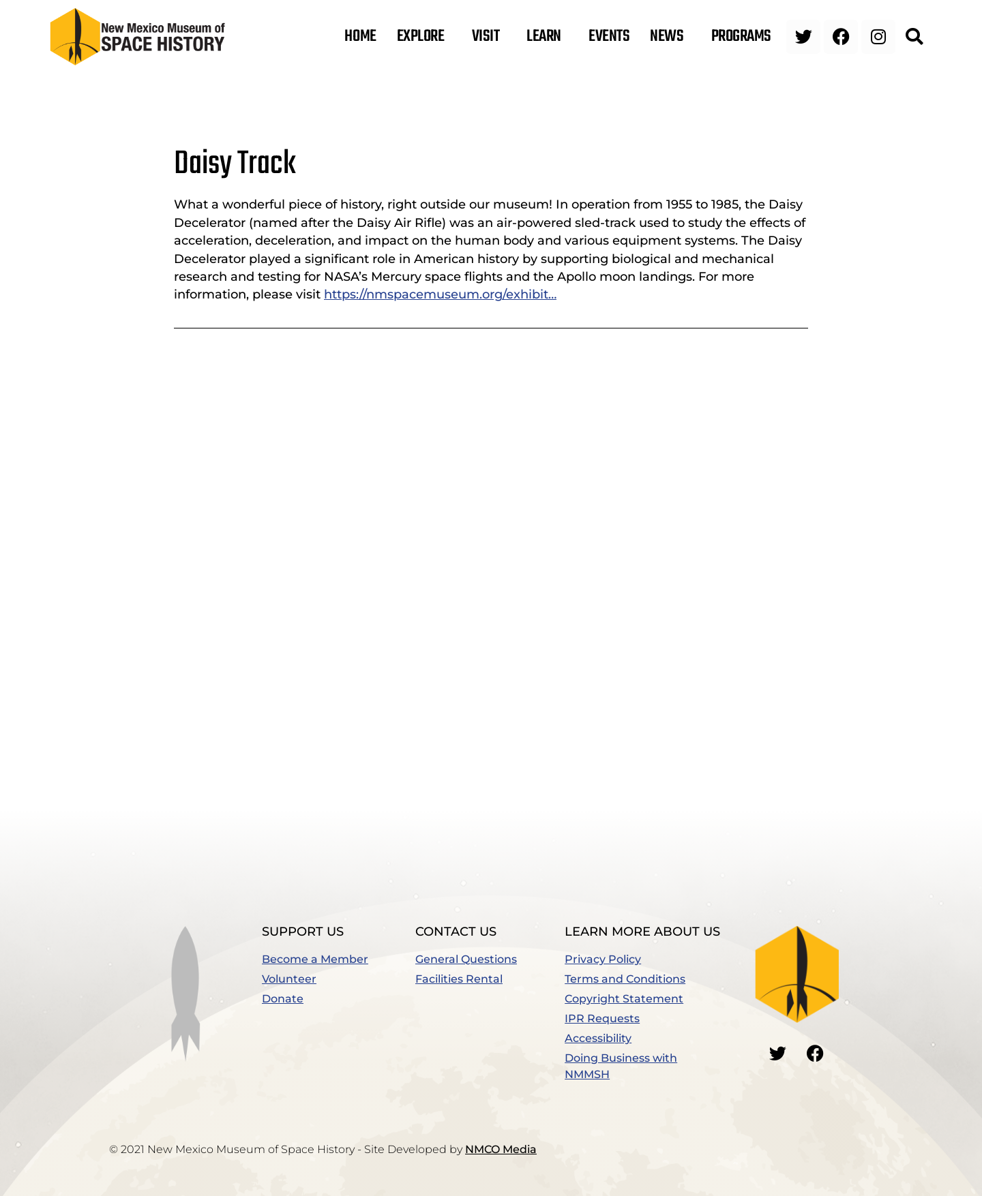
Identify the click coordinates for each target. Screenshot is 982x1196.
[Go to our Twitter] (778, 1054)
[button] (913, 36)
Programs (744, 37)
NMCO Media (501, 1149)
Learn (547, 37)
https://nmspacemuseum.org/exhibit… (440, 294)
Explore (424, 37)
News (670, 37)
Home (360, 37)
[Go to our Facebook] (816, 1054)
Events (609, 37)
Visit (489, 37)
